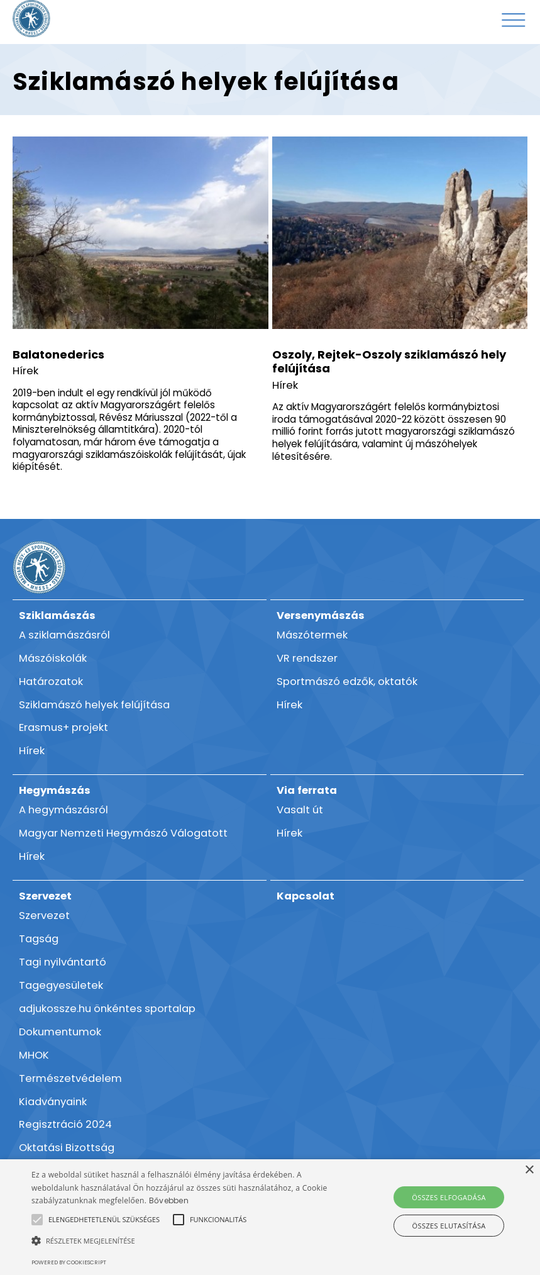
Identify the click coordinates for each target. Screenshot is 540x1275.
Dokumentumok (60, 1032)
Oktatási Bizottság (66, 1147)
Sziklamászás (57, 615)
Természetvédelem (70, 1078)
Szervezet (45, 896)
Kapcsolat (305, 896)
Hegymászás (55, 790)
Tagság (38, 939)
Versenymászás (321, 615)
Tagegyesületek (61, 985)
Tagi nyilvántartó (62, 962)
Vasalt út (300, 810)
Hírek (25, 371)
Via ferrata (307, 790)
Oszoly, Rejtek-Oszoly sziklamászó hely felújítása (389, 362)
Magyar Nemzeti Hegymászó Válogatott (123, 833)
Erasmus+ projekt (63, 727)
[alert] (270, 1217)
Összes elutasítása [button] (449, 1225)
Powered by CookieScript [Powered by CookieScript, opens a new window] (68, 1262)
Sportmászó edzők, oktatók (347, 681)
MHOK (34, 1055)
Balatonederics (58, 354)
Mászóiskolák (53, 658)
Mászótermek (312, 635)
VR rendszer (307, 658)
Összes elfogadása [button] (449, 1197)
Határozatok (51, 681)
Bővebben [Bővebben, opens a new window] (169, 1200)
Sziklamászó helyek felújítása (94, 705)
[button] (104, 1219)
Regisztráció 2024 (65, 1124)
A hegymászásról (63, 810)
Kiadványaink (53, 1101)
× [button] (529, 1170)
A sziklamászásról (64, 635)
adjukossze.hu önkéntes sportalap (107, 1008)
